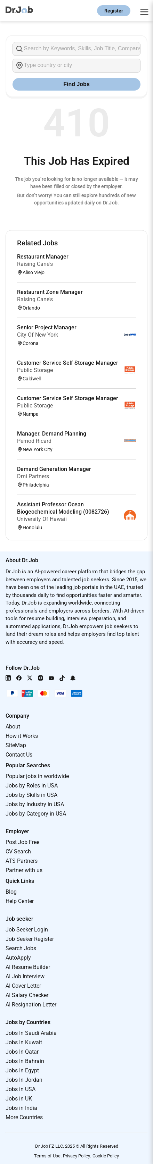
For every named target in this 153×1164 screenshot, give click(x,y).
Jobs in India (21, 1108)
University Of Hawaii (42, 519)
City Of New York (37, 334)
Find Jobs (76, 84)
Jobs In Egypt (22, 1070)
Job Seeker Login (27, 929)
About (13, 726)
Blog (11, 891)
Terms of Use (47, 1155)
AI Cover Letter (23, 985)
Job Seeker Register (30, 939)
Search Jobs (21, 948)
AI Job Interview (25, 976)
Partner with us (24, 870)
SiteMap (16, 745)
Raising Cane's (35, 264)
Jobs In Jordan (24, 1080)
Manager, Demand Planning (51, 433)
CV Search (18, 851)
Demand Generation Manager (54, 469)
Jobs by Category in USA (36, 813)
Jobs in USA (20, 1089)
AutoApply (18, 957)
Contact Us (19, 754)
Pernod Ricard (34, 441)
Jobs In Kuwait (24, 1042)
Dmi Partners (33, 476)
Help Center (20, 901)
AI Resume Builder (28, 967)
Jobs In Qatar (22, 1051)
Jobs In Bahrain (25, 1061)
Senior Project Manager (46, 327)
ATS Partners (22, 861)
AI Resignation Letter (31, 1004)
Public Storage (35, 370)
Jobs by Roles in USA (32, 785)
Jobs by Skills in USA (31, 795)
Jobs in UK (19, 1098)
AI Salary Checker (27, 995)
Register (113, 11)
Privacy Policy (76, 1155)
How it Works (22, 736)
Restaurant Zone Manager (50, 292)
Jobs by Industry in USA (35, 804)
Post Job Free (22, 842)
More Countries (24, 1117)
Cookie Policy (105, 1155)
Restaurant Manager (43, 256)
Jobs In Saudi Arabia (31, 1033)
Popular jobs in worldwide (37, 776)
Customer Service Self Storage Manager (67, 363)
